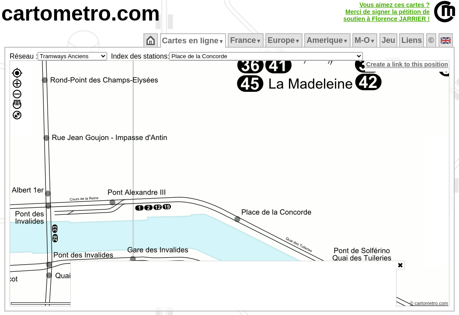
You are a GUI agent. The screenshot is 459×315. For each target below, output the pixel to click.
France (246, 40)
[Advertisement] (233, 284)
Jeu (389, 40)
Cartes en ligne (193, 40)
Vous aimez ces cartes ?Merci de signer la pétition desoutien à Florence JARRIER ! (386, 11)
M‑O (365, 40)
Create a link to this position (408, 64)
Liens (412, 40)
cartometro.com (80, 13)
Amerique (328, 40)
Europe (284, 40)
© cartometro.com (429, 304)
